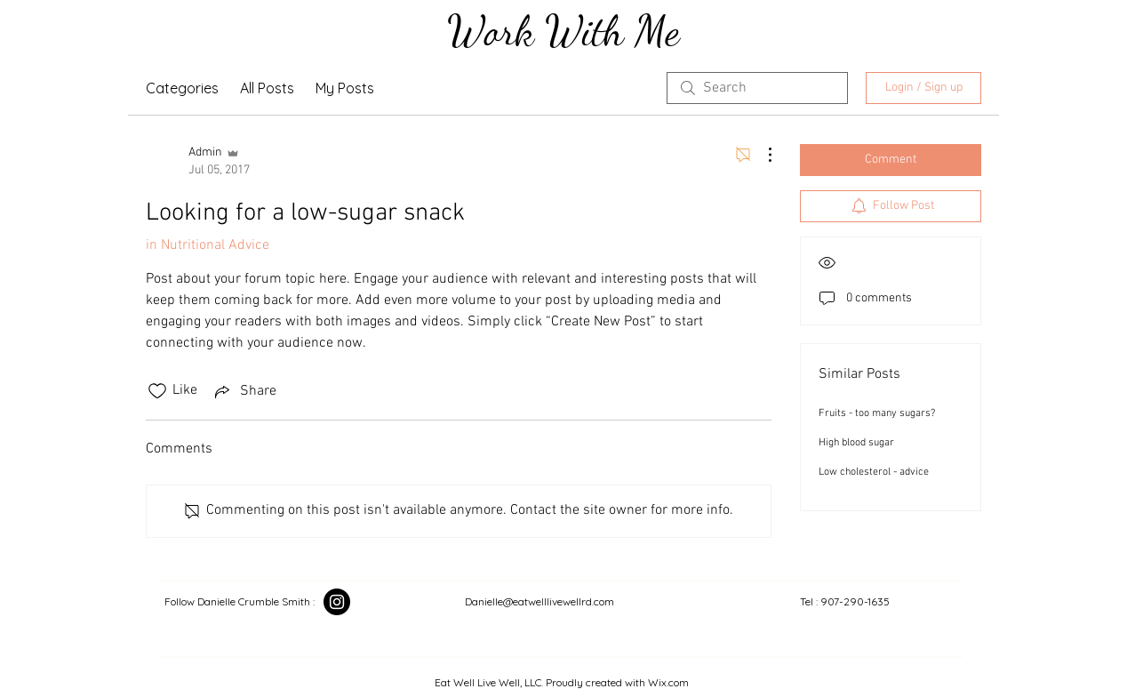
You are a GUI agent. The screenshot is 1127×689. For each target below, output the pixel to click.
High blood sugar (856, 443)
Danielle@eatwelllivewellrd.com (539, 601)
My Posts (345, 88)
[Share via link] (244, 391)
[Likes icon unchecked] (157, 391)
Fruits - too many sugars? (877, 413)
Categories (182, 88)
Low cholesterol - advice (874, 472)
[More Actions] (760, 154)
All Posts (267, 88)
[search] (757, 88)
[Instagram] (337, 602)
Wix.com (668, 682)
